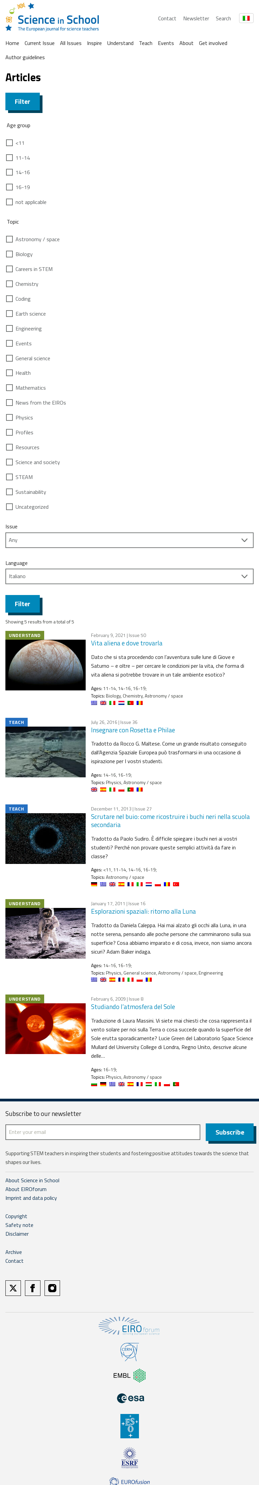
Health (23, 373)
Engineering (29, 328)
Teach (145, 43)
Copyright (16, 1216)
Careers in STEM (34, 269)
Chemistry (27, 284)
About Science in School (32, 1180)
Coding (23, 299)
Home (12, 43)
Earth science (31, 314)
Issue (11, 526)
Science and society (38, 462)
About (186, 43)
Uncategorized (32, 507)
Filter (22, 101)
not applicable (31, 202)
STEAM (24, 477)
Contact (167, 18)
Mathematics (31, 388)
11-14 (23, 158)
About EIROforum (26, 1189)
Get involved (213, 43)
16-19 (23, 187)
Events (166, 43)
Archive (13, 1252)
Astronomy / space (38, 239)
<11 (20, 143)
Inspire (94, 43)
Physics (24, 417)
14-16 (23, 172)
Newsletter (196, 18)
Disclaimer (17, 1234)
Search (223, 18)
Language (16, 563)
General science (33, 358)
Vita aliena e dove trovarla (127, 643)
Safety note (19, 1225)
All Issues (71, 43)
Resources (27, 447)
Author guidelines (25, 57)
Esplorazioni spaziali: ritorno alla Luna (143, 911)
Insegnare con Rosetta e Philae (133, 730)
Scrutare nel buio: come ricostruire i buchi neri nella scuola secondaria (170, 821)
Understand (120, 43)
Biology (24, 254)
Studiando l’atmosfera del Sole (133, 1006)
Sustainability (31, 492)
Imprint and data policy (31, 1198)
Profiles (24, 432)
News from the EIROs (41, 402)
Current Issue (40, 43)
